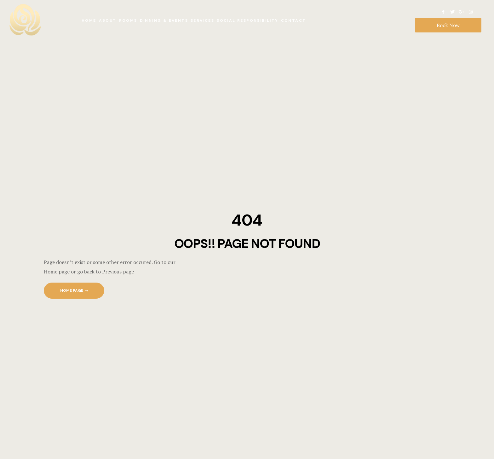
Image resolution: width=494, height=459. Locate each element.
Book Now (448, 25)
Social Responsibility (247, 20)
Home (89, 20)
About (108, 20)
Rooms (128, 20)
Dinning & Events (164, 20)
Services (202, 20)
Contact (293, 20)
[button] (74, 291)
